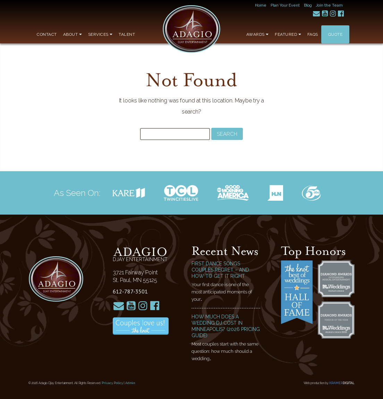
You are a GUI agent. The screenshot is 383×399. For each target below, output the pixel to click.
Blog (308, 5)
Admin (130, 383)
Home (260, 5)
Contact (47, 34)
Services (100, 34)
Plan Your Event (285, 5)
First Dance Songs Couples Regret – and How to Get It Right (220, 270)
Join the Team (329, 5)
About (72, 34)
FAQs (312, 34)
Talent (127, 34)
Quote (335, 34)
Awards (257, 34)
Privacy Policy (112, 383)
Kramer (342, 383)
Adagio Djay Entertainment (191, 29)
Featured (288, 34)
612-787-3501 (130, 291)
